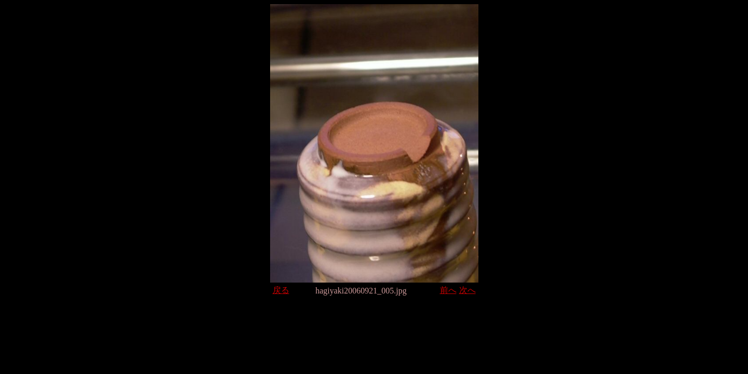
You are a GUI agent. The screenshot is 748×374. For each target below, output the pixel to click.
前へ (448, 290)
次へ (467, 290)
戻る (281, 290)
